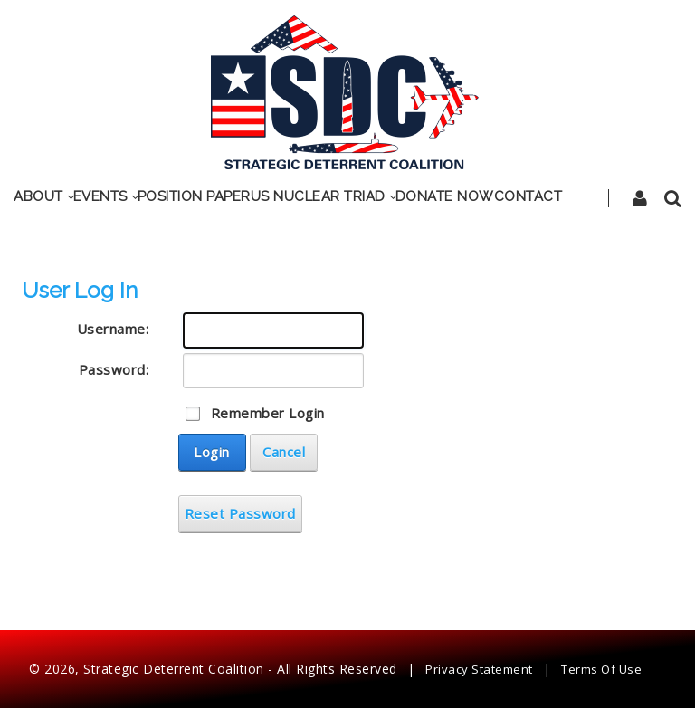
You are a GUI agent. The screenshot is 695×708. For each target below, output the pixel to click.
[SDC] (346, 90)
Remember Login (268, 413)
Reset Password (240, 513)
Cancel (283, 452)
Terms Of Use (601, 669)
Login (212, 452)
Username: (113, 329)
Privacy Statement (479, 669)
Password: (114, 369)
